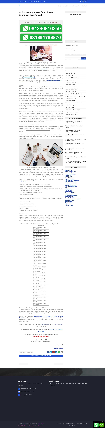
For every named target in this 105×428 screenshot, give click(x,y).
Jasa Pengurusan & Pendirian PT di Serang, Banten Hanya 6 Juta (75, 140)
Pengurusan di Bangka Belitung (72, 77)
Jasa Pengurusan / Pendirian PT (44, 316)
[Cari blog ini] (72, 59)
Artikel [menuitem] (77, 5)
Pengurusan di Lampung (71, 98)
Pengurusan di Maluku (70, 100)
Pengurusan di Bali (69, 75)
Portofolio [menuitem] (84, 5)
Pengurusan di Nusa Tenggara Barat (73, 102)
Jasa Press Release (82, 423)
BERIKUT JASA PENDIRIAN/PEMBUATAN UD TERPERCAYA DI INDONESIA (75, 162)
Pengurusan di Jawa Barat (71, 86)
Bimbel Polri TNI (70, 423)
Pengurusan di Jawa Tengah (26, 352)
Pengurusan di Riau (69, 107)
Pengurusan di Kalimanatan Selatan (73, 93)
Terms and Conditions (33, 425)
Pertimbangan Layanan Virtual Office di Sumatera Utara (74, 135)
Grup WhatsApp (58, 324)
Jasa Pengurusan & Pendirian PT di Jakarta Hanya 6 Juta (75, 144)
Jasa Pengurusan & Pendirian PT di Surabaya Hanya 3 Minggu (73, 131)
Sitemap (40, 425)
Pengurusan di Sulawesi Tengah (72, 109)
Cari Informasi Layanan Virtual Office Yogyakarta (74, 126)
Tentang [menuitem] (60, 5)
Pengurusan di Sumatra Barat (72, 111)
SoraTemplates (26, 423)
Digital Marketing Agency (40, 423)
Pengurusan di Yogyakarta (71, 114)
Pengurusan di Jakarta (70, 82)
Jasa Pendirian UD (31, 1)
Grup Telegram (44, 324)
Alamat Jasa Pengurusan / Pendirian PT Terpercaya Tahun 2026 (74, 153)
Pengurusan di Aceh (70, 73)
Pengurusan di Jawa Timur (71, 91)
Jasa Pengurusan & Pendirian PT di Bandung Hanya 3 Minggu (73, 122)
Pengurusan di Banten (70, 80)
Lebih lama (58, 363)
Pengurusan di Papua (70, 105)
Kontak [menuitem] (72, 5)
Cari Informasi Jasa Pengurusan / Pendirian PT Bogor (75, 157)
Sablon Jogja (61, 423)
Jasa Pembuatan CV (40, 1)
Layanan (67, 70)
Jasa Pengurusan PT (22, 1)
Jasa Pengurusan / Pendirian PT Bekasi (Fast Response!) (74, 148)
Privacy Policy (21, 425)
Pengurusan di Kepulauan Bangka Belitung (75, 96)
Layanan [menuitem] (66, 5)
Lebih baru (23, 363)
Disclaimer (26, 425)
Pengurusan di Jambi (70, 84)
